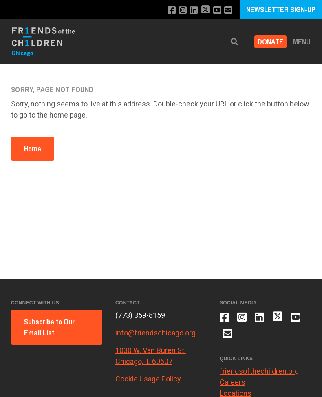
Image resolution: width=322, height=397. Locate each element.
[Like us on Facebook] (172, 10)
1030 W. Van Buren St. (150, 350)
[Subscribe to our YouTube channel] (217, 10)
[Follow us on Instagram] (183, 10)
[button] (234, 41)
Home (32, 149)
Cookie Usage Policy (148, 379)
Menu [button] (301, 42)
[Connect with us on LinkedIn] (194, 10)
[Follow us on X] (205, 10)
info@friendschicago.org (155, 332)
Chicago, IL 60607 (143, 361)
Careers (232, 382)
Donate (270, 42)
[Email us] (228, 10)
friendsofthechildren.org (259, 371)
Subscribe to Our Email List (49, 327)
